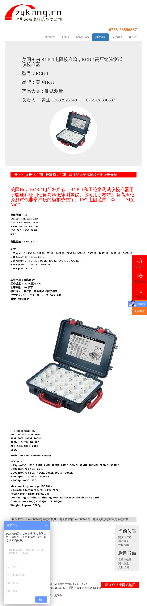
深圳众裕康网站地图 (120, 585)
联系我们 (134, 37)
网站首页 (50, 37)
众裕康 (65, 37)
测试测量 (100, 37)
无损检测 (117, 37)
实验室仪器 (82, 37)
